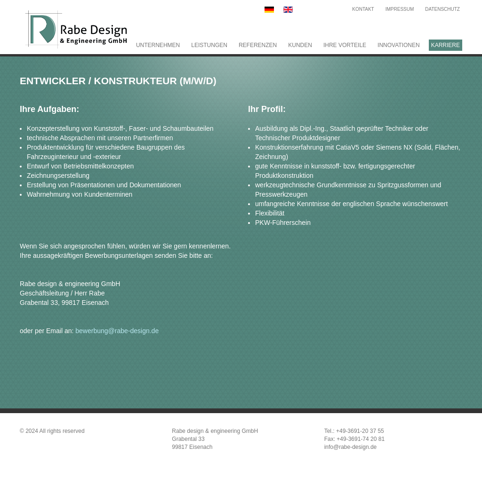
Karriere (445, 45)
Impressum (400, 9)
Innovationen (399, 45)
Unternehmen (158, 45)
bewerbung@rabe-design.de (117, 331)
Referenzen (258, 45)
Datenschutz (442, 9)
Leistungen (209, 45)
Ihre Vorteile (344, 45)
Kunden (300, 45)
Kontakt (363, 9)
